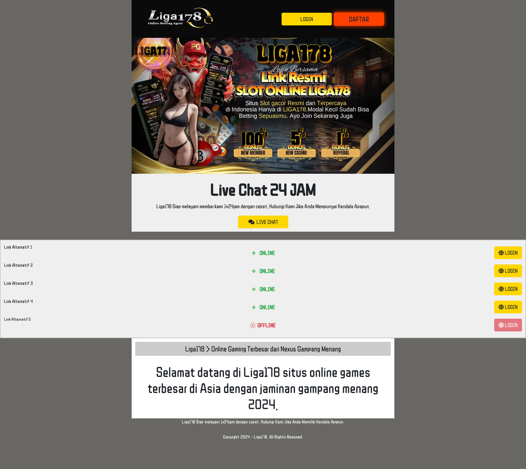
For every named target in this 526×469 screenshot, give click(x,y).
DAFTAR (359, 19)
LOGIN (306, 19)
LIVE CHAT (263, 222)
